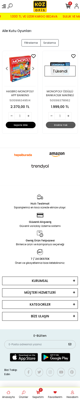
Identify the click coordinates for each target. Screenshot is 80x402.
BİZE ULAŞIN (40, 316)
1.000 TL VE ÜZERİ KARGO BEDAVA (32, 16)
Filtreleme (31, 43)
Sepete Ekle (21, 125)
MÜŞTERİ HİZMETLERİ (40, 292)
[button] (6, 68)
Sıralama (49, 43)
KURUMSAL (40, 281)
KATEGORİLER (40, 304)
